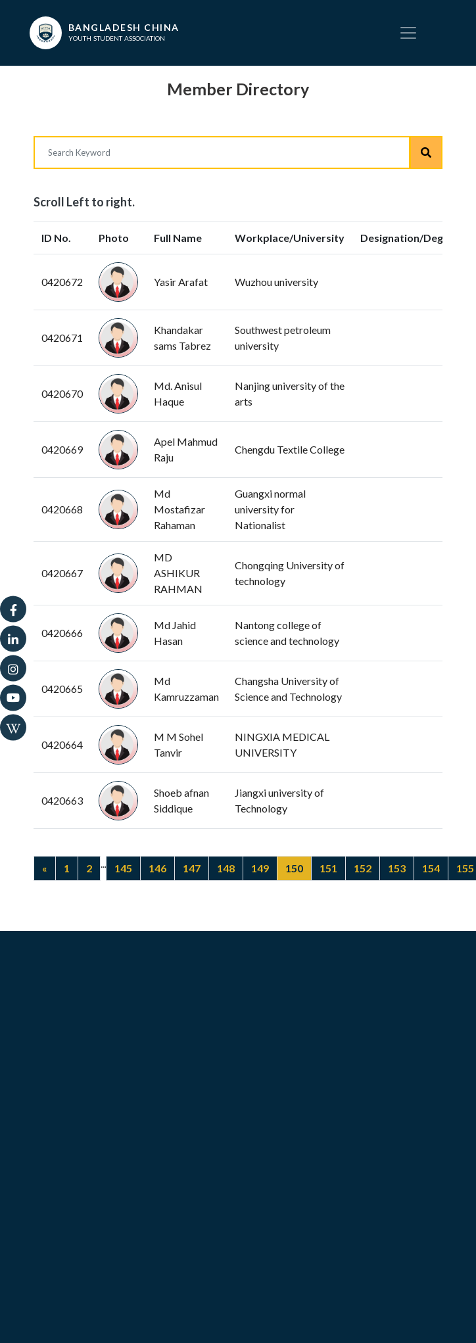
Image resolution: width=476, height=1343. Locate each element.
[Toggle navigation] (408, 33)
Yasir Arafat (181, 281)
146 (157, 868)
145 (123, 868)
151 (328, 868)
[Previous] (45, 868)
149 (260, 868)
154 (431, 868)
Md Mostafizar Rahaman (179, 509)
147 (192, 868)
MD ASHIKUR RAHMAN (178, 573)
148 (226, 868)
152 (362, 868)
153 (397, 868)
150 (294, 868)
